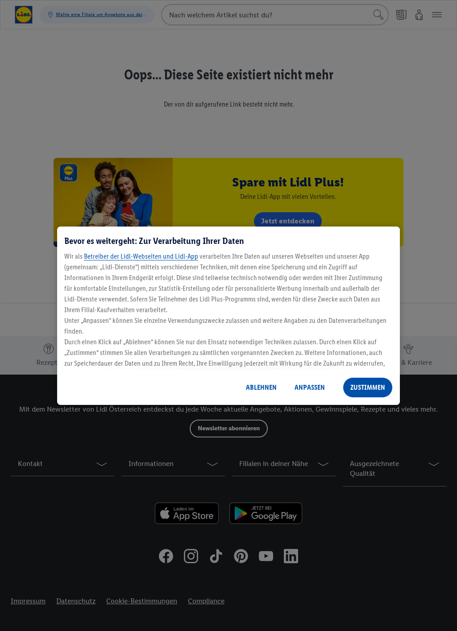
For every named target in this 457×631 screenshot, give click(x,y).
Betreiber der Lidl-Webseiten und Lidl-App (141, 256)
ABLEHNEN (261, 387)
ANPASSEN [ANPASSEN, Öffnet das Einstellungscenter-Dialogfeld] (310, 387)
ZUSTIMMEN (367, 387)
